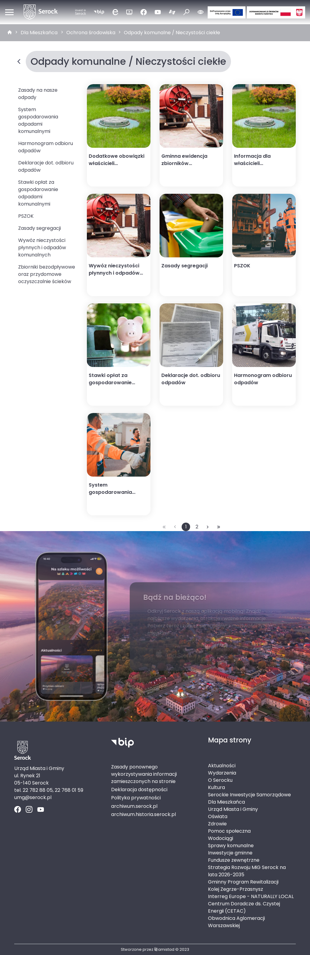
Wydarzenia (222, 772)
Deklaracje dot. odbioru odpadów (46, 166)
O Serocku (220, 780)
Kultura (216, 787)
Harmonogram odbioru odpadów (45, 147)
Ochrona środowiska (90, 32)
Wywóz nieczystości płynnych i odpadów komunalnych (42, 247)
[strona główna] (9, 32)
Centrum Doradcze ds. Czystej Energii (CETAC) (244, 907)
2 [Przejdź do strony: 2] (197, 526)
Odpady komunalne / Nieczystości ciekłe (172, 32)
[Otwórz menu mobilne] (9, 12)
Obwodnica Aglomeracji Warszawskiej (236, 922)
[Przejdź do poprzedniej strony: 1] (175, 527)
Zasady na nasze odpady (38, 94)
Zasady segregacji (39, 228)
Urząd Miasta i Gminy (233, 809)
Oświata (217, 816)
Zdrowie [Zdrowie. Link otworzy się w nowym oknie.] (217, 823)
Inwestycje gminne (230, 852)
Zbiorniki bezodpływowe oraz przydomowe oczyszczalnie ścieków (46, 274)
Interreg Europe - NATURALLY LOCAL (251, 896)
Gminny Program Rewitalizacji (243, 881)
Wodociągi (220, 838)
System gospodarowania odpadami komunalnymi (38, 120)
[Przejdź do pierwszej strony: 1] (164, 527)
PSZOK (26, 216)
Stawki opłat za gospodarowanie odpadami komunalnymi (38, 193)
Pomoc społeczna (229, 831)
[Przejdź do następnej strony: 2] (207, 527)
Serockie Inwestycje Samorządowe (249, 794)
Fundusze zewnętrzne (233, 860)
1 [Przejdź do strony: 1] (186, 526)
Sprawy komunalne (231, 845)
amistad (164, 949)
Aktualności (222, 765)
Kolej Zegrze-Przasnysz (235, 889)
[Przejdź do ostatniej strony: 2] (218, 527)
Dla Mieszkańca (39, 32)
